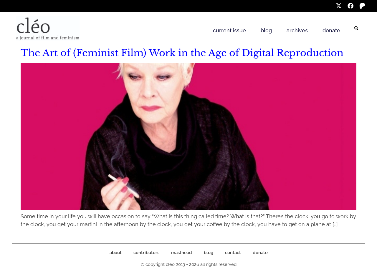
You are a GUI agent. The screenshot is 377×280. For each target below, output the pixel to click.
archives (297, 30)
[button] (356, 28)
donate (331, 30)
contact (233, 252)
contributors (146, 252)
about (116, 252)
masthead (181, 252)
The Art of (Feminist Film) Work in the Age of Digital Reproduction (182, 53)
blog (266, 30)
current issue (229, 30)
